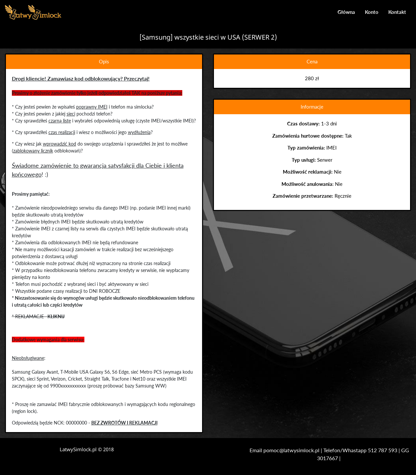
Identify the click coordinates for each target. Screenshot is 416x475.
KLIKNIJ (55, 316)
